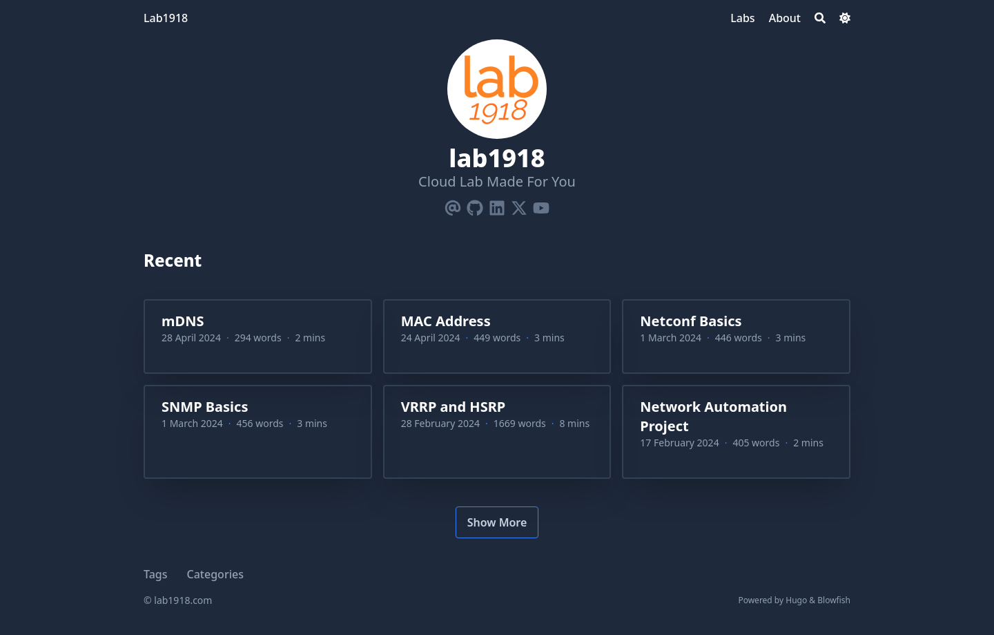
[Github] (475, 205)
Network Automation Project (713, 416)
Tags (156, 574)
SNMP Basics (205, 406)
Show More (497, 522)
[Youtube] (541, 205)
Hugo (796, 600)
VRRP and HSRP (453, 406)
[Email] (453, 205)
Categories (215, 574)
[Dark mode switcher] (844, 17)
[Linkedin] (497, 205)
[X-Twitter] (519, 205)
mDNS (183, 321)
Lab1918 (166, 18)
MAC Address (446, 321)
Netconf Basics (690, 321)
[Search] (820, 17)
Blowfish (833, 600)
